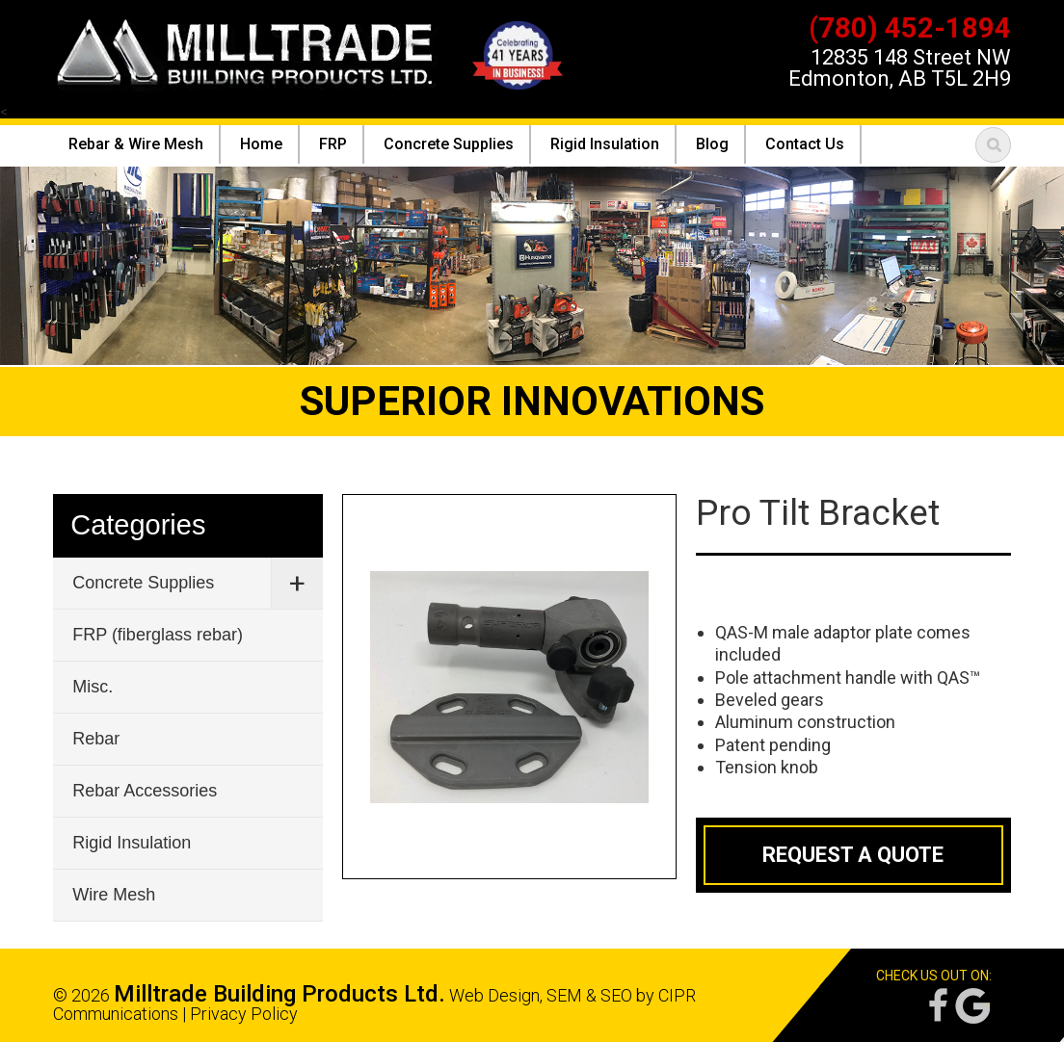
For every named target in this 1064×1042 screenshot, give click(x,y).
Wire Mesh (113, 894)
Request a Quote (853, 855)
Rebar (96, 738)
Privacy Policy (244, 1013)
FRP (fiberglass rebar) (157, 634)
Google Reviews (972, 1006)
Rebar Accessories (144, 790)
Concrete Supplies (143, 582)
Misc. (92, 686)
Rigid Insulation (131, 842)
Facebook (936, 1006)
